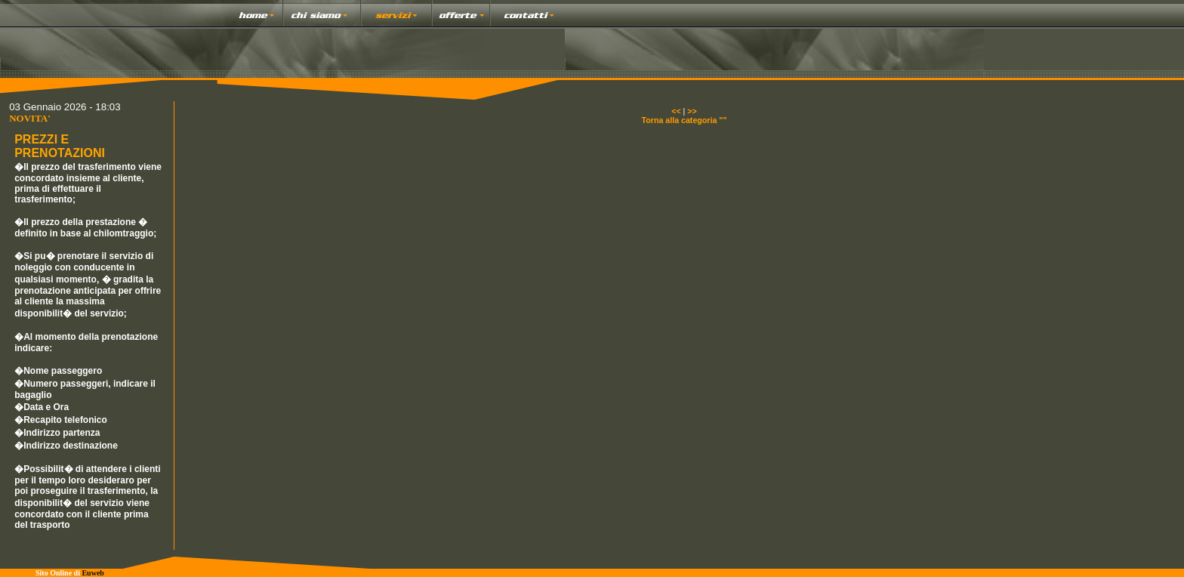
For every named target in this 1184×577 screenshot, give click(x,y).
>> (691, 111)
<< (675, 111)
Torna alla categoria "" (684, 120)
